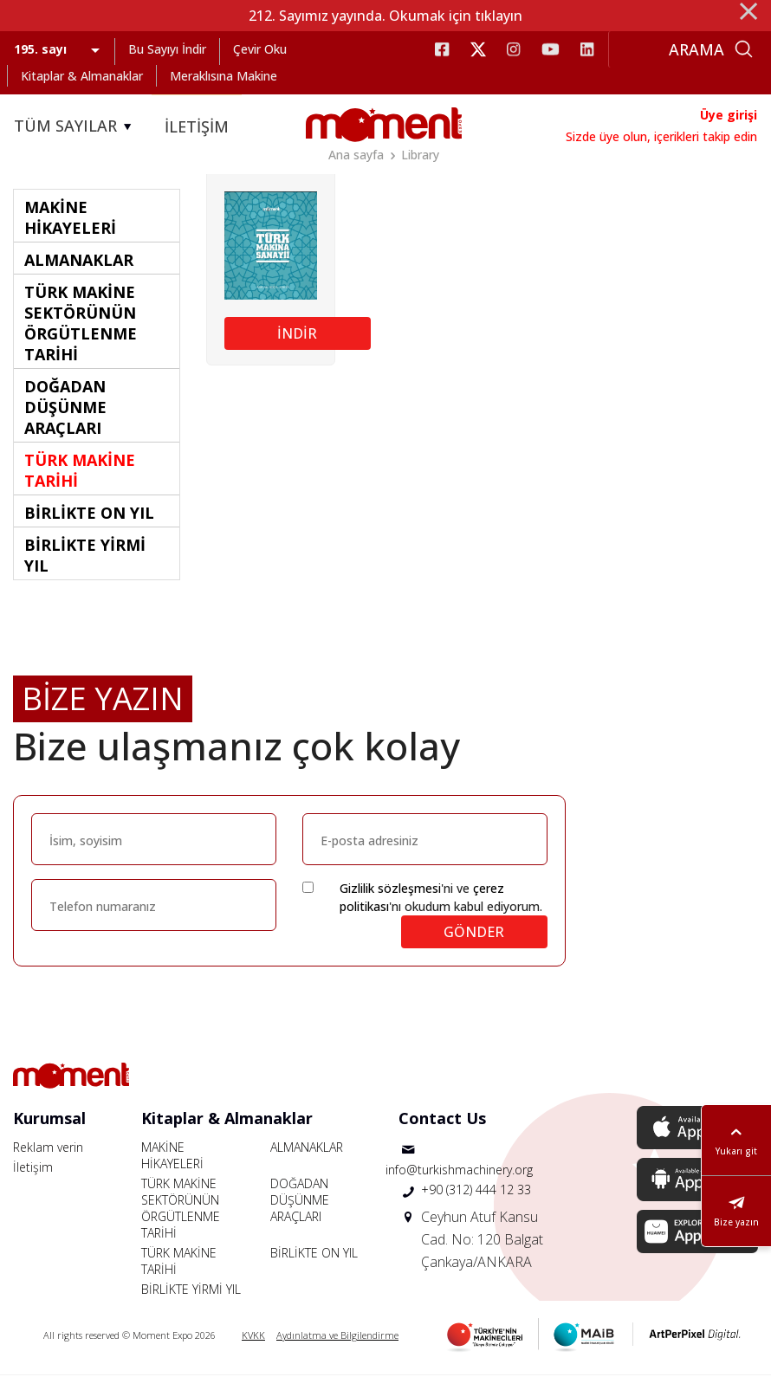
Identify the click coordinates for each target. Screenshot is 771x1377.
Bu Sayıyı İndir (167, 49)
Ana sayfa (356, 154)
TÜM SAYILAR (75, 126)
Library (420, 154)
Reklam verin (48, 1149)
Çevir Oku (260, 49)
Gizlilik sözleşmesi (390, 890)
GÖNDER (474, 933)
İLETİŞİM (197, 126)
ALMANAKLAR (306, 1149)
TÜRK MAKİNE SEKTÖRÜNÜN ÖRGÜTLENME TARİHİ (180, 1210)
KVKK (253, 1336)
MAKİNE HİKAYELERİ (172, 1157)
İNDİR (297, 335)
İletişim (33, 1168)
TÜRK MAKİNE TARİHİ (179, 1262)
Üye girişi (728, 115)
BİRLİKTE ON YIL (314, 1254)
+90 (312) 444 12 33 (476, 1191)
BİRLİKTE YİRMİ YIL (191, 1291)
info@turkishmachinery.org (459, 1171)
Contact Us (442, 1119)
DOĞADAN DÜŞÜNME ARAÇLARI (299, 1201)
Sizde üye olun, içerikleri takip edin (661, 136)
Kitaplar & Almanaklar (82, 76)
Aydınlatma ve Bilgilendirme (337, 1336)
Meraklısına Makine (223, 76)
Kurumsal (49, 1119)
